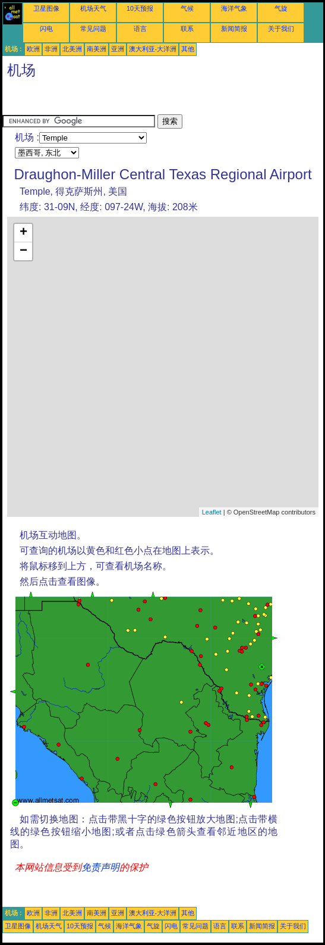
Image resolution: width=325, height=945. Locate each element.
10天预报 (140, 8)
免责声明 (100, 867)
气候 (187, 8)
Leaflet (212, 512)
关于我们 (281, 28)
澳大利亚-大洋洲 (153, 48)
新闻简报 (234, 28)
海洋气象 (234, 8)
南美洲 (96, 48)
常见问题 (93, 28)
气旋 (281, 8)
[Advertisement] (97, 99)
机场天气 (93, 8)
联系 (187, 28)
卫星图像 (46, 8)
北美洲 (72, 48)
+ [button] (23, 233)
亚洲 (117, 48)
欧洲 (33, 48)
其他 (187, 48)
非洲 (51, 48)
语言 (140, 28)
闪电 (46, 28)
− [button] (23, 251)
